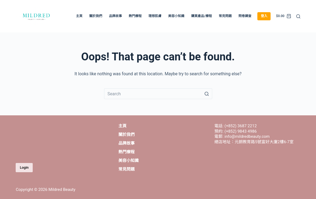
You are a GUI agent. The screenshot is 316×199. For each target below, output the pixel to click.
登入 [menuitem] (264, 16)
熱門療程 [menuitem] (135, 16)
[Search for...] (158, 93)
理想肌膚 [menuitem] (154, 16)
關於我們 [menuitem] (95, 16)
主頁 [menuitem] (79, 16)
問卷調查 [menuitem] (244, 16)
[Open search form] (298, 16)
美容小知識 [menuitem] (176, 16)
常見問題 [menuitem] (225, 16)
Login (24, 167)
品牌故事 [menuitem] (115, 16)
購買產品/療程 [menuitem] (201, 16)
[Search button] (206, 93)
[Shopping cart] (283, 16)
